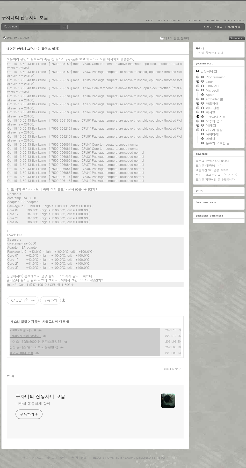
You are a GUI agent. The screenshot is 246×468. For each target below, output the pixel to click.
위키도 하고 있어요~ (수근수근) (216, 175)
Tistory (162, 457)
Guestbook (212, 20)
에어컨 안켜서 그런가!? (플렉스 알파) (32, 48)
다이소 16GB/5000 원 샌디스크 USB (36, 341)
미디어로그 (37, 457)
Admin (228, 20)
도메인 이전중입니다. (209, 165)
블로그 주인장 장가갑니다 (212, 161)
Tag (159, 20)
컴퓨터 (35, 321)
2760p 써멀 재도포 (23, 330)
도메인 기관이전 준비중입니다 (215, 179)
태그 (24, 457)
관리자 (74, 457)
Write (239, 20)
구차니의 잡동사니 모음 (24, 17)
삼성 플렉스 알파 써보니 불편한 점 (34, 347)
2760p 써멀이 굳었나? (25, 335)
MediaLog (173, 20)
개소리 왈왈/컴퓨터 (176, 38)
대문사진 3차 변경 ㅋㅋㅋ (212, 170)
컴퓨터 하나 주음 (21, 353)
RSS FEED (241, 38)
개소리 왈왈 (19, 321)
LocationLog (192, 20)
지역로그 (51, 457)
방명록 (63, 457)
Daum (129, 457)
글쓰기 (85, 457)
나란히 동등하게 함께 (33, 403)
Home (150, 20)
